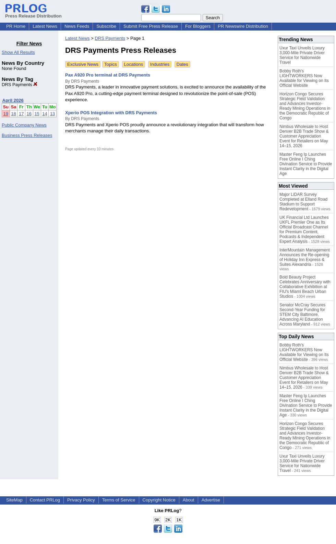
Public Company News (24, 125)
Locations (133, 64)
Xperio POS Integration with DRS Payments (111, 112)
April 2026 (13, 100)
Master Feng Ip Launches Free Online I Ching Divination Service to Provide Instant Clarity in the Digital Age (305, 164)
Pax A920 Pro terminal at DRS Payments (107, 75)
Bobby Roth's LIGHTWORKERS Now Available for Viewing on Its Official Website (304, 78)
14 (44, 113)
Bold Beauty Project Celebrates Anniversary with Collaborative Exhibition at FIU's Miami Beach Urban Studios (305, 287)
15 (36, 113)
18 (13, 113)
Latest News (45, 26)
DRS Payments (19, 84)
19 (5, 113)
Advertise (211, 499)
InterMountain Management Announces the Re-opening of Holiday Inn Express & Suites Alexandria (304, 257)
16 (29, 113)
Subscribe (106, 26)
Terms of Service (118, 499)
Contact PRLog (45, 499)
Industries (159, 64)
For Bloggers (198, 26)
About (188, 499)
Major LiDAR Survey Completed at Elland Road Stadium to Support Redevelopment (303, 201)
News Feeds (76, 26)
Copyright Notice (159, 499)
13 (52, 113)
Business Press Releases (27, 135)
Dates (182, 64)
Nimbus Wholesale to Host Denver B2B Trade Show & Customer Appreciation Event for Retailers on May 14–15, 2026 (303, 136)
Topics (110, 64)
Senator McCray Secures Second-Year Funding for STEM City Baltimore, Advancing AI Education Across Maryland (302, 315)
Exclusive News (82, 64)
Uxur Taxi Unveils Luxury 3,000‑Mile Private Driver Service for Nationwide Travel (302, 55)
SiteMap (14, 499)
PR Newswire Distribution (243, 26)
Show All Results (18, 52)
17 (21, 113)
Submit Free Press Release (150, 26)
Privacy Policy (81, 499)
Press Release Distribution (33, 13)
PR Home (15, 26)
